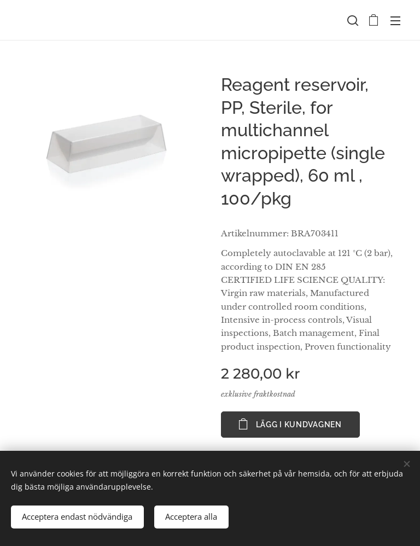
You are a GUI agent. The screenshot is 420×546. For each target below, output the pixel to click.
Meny (395, 20)
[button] (352, 20)
